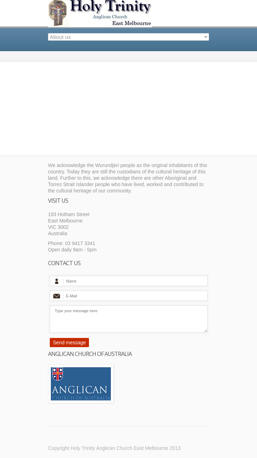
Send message (69, 342)
